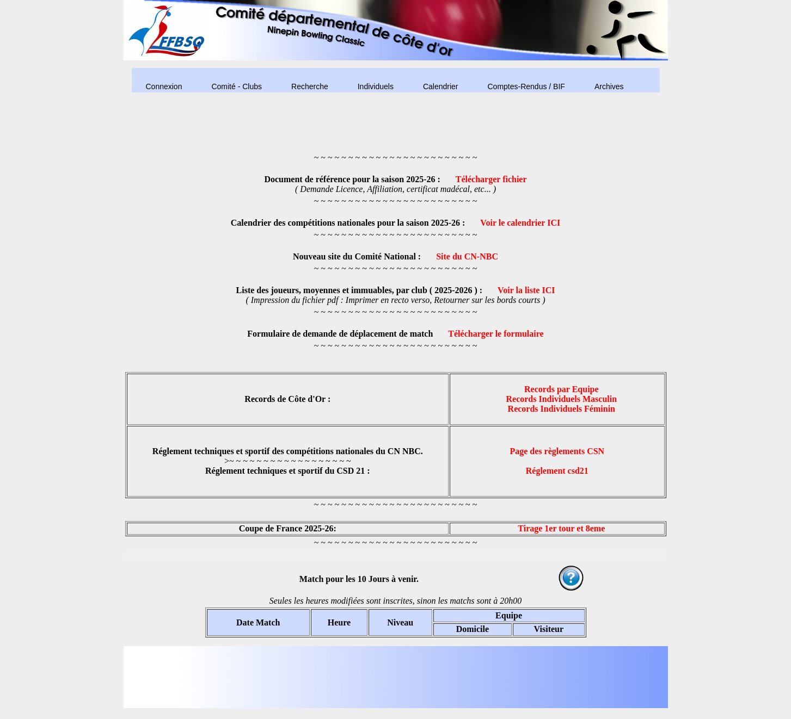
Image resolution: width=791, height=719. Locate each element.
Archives (609, 86)
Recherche (309, 86)
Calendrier (440, 86)
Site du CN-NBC (467, 256)
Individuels (376, 86)
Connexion (164, 86)
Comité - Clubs (236, 86)
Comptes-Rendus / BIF (526, 86)
